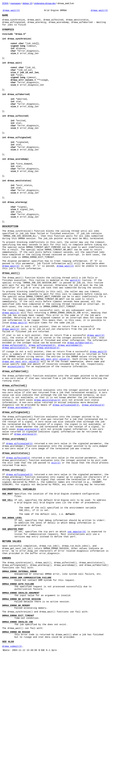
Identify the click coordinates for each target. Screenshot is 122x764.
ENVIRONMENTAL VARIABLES (19, 572)
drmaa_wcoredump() (14, 513)
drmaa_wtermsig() (14, 549)
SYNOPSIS (8, 32)
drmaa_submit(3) (12, 755)
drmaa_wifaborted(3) (79, 399)
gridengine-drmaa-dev (45, 3)
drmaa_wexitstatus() (16, 530)
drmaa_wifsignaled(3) (42, 402)
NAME (5, 16)
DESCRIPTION (10, 260)
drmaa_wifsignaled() (16, 481)
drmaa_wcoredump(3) (70, 402)
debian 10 (27, 3)
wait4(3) (75, 324)
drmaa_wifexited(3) (14, 402)
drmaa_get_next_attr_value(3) (51, 419)
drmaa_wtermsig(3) (48, 405)
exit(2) (56, 541)
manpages (15, 3)
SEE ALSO (8, 750)
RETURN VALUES (11, 633)
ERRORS (6, 652)
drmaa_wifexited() (14, 450)
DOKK (5, 3)
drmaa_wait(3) (11, 10)
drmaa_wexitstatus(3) (15, 405)
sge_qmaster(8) (77, 621)
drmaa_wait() (11, 316)
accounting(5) (16, 428)
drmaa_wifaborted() (15, 433)
